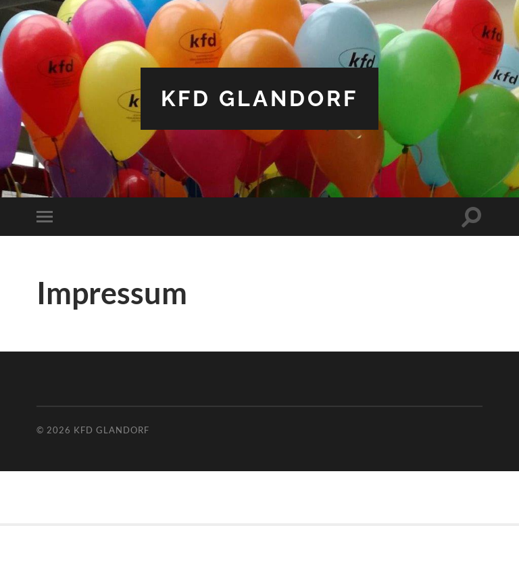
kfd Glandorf (259, 98)
